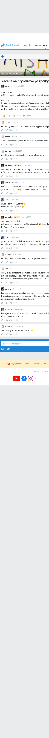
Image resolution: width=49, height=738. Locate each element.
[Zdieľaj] (27, 115)
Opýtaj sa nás (16, 364)
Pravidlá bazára (40, 364)
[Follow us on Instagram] (32, 378)
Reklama (37, 372)
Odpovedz (15, 115)
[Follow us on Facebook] (24, 378)
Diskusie (4, 73)
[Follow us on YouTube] (16, 378)
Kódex (27, 364)
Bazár (27, 45)
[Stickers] (8, 349)
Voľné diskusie (16, 73)
